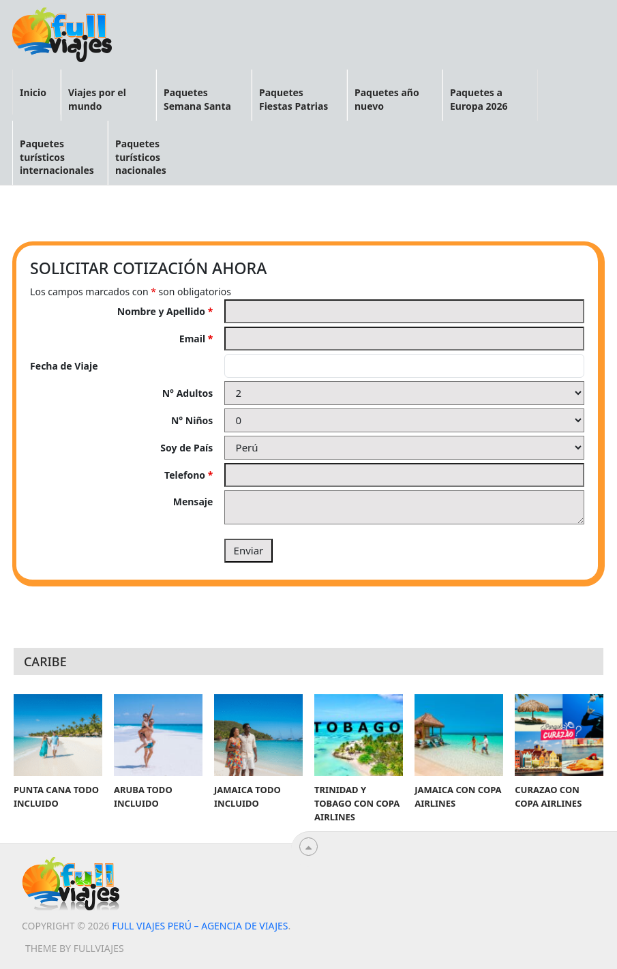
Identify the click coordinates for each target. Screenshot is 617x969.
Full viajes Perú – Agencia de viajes (200, 925)
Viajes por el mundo (97, 99)
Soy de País (186, 447)
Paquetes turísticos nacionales (140, 157)
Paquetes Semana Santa (197, 99)
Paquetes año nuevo (387, 99)
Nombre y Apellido (165, 311)
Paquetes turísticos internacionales (57, 157)
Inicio (33, 92)
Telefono (188, 474)
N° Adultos (187, 393)
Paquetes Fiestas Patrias (293, 99)
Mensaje (193, 501)
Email (196, 338)
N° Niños (192, 420)
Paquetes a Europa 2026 (479, 99)
